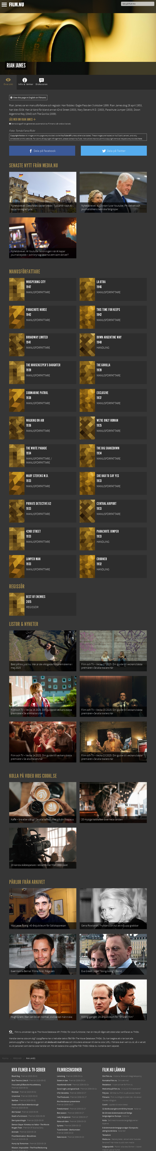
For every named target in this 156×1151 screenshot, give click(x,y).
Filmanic (106, 1083)
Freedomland (62, 1094)
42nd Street (62, 109)
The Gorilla (43, 113)
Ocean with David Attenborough (25, 1090)
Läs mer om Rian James (22, 119)
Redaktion (106, 1070)
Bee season (61, 1098)
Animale (15, 1117)
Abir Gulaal (16, 1097)
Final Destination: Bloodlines (24, 1122)
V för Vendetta (63, 1078)
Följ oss (105, 1078)
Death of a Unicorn (19, 1102)
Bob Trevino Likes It (20, 1066)
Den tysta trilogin (19, 1106)
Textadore (106, 1121)
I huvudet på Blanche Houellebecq (26, 1070)
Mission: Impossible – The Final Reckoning (29, 1133)
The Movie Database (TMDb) (89, 1024)
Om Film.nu (107, 1062)
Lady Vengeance (63, 1103)
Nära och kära (62, 1107)
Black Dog (16, 1062)
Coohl (105, 1090)
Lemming (61, 1062)
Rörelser (15, 1077)
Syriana (60, 1111)
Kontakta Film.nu (109, 1066)
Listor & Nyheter (23, 621)
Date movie (61, 1123)
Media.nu (106, 1125)
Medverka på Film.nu (111, 1074)
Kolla (104, 1106)
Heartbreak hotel (64, 1070)
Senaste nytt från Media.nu (33, 165)
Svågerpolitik (108, 1132)
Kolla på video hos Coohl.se (33, 769)
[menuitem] (5, 1044)
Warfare (15, 1086)
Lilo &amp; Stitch (19, 1141)
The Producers (63, 1083)
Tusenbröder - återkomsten (68, 1115)
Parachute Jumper (115, 109)
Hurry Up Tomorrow (20, 1129)
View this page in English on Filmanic (28, 97)
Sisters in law (62, 1066)
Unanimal (16, 1082)
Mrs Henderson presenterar (68, 1087)
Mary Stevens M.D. (87, 109)
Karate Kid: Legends (20, 1145)
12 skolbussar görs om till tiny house (117, 1094)
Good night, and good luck (68, 1074)
